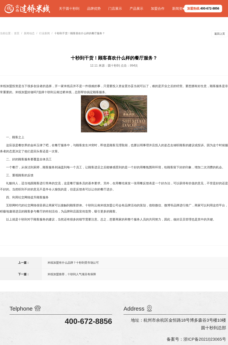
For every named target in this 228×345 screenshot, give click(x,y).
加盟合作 (158, 8)
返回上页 (219, 33)
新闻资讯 (179, 8)
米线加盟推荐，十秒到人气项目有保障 (72, 274)
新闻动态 (29, 33)
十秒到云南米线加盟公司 (102, 205)
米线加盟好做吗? (26, 92)
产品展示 (136, 8)
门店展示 (115, 8)
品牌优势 (94, 8)
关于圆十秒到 (69, 8)
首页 (16, 33)
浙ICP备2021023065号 (204, 339)
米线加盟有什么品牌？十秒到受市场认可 (73, 262)
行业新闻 (44, 33)
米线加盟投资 (9, 86)
